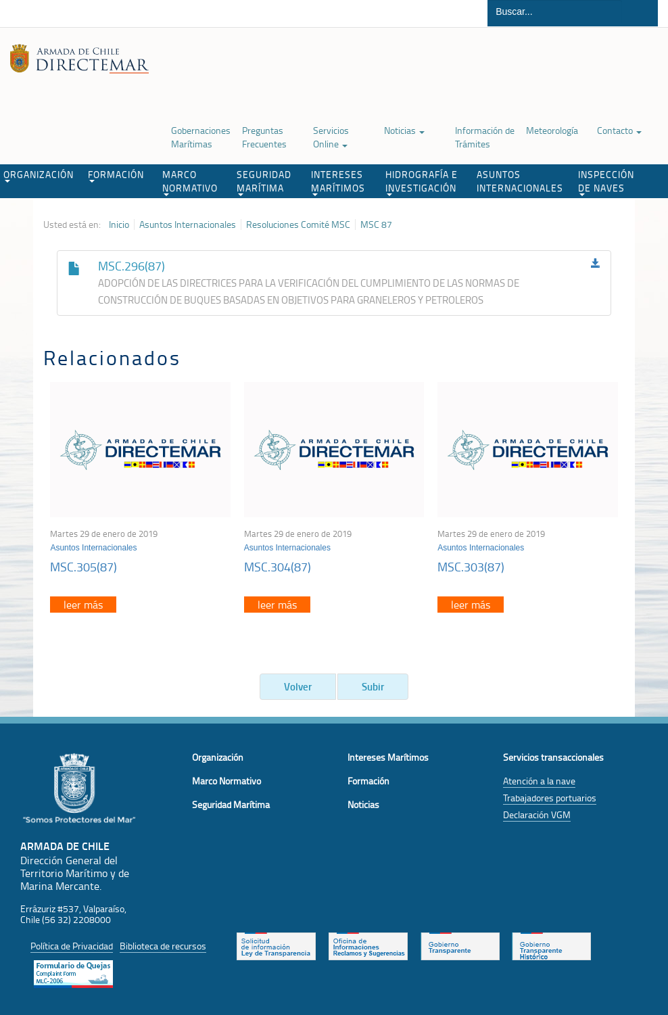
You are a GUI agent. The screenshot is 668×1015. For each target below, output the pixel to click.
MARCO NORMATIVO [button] (190, 182)
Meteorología (552, 130)
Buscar (640, 13)
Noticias (404, 130)
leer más (83, 604)
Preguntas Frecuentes (264, 137)
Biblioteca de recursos (163, 945)
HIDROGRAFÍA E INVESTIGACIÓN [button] (421, 182)
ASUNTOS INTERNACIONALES (520, 181)
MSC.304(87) (277, 567)
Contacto (619, 130)
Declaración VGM (537, 814)
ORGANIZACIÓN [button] (38, 175)
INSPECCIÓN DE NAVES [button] (606, 182)
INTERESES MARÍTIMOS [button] (338, 182)
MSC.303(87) (470, 567)
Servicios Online (331, 137)
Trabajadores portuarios (549, 797)
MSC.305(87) (83, 567)
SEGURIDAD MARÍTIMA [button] (264, 182)
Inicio (119, 224)
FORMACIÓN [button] (116, 175)
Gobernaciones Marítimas (201, 137)
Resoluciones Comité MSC (298, 224)
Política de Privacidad (71, 945)
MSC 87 (376, 224)
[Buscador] (554, 11)
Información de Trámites (485, 137)
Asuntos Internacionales (187, 224)
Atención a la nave (539, 780)
